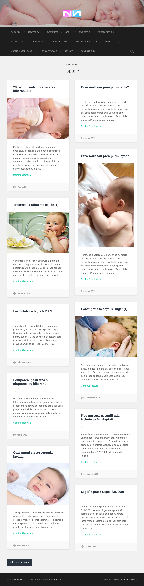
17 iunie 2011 (23, 187)
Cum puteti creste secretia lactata (33, 454)
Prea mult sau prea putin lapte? (105, 87)
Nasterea (34, 32)
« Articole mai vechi (19, 562)
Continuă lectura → (23, 174)
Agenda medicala (21, 51)
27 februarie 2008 (92, 398)
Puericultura (106, 32)
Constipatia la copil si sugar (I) (104, 309)
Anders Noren (120, 579)
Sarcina (16, 32)
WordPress (55, 579)
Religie (69, 51)
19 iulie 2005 (90, 546)
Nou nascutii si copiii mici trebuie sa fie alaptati (100, 417)
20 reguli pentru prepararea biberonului (34, 89)
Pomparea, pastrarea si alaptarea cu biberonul (31, 382)
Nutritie (109, 41)
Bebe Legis (38, 41)
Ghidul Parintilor (86, 41)
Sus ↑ (134, 579)
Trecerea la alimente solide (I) (35, 205)
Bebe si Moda (59, 41)
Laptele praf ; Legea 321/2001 (102, 492)
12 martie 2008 (23, 293)
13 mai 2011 (89, 138)
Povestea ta (88, 51)
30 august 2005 (23, 545)
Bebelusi (52, 32)
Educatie (84, 32)
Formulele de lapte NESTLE (34, 311)
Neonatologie (48, 51)
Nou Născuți (21, 579)
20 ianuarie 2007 (24, 362)
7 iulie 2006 (22, 435)
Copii (68, 32)
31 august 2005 (91, 474)
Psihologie (17, 41)
